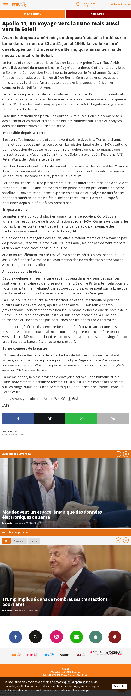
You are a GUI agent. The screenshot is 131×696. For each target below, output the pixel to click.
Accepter (119, 686)
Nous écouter (122, 4)
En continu (32, 13)
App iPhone (95, 637)
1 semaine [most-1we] (19, 540)
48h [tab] (6, 540)
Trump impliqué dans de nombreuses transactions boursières (55, 601)
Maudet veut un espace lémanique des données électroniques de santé (52, 514)
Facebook (15, 637)
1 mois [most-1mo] (34, 540)
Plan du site (82, 675)
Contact (71, 675)
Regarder (98, 13)
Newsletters (76, 637)
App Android (114, 637)
